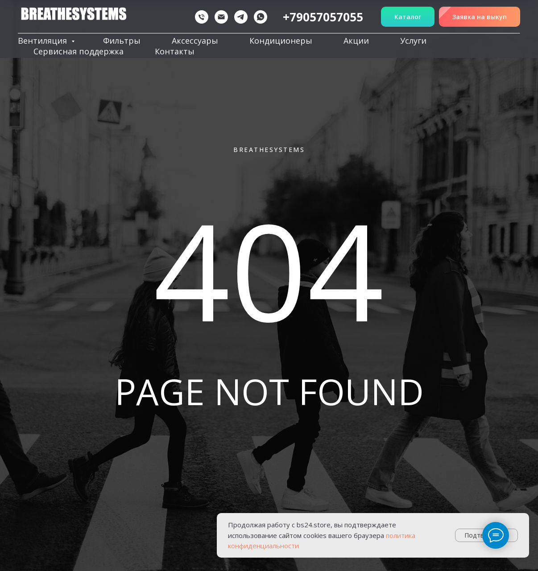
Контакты (175, 51)
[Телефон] (201, 17)
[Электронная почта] (221, 17)
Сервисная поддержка (78, 51)
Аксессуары (195, 40)
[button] (479, 17)
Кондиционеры (280, 40)
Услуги (413, 40)
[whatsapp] (260, 17)
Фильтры (122, 40)
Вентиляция (43, 40)
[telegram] (241, 17)
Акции (356, 40)
